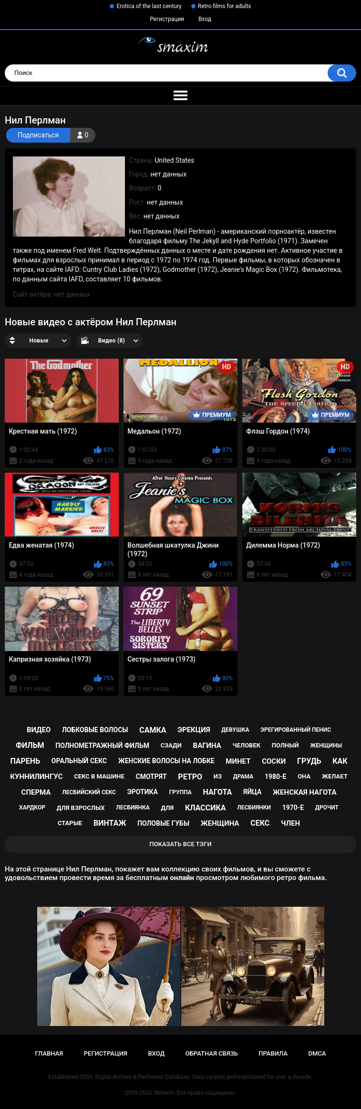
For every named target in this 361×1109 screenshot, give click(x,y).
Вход (204, 19)
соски (274, 761)
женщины (326, 745)
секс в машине (99, 776)
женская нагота (304, 792)
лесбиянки (254, 807)
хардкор (32, 807)
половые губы (163, 823)
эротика (142, 792)
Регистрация (167, 19)
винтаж (109, 823)
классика (205, 807)
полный (285, 745)
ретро (190, 776)
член (290, 823)
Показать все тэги (180, 844)
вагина (207, 745)
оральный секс (79, 761)
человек (247, 745)
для (167, 807)
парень (25, 761)
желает (335, 776)
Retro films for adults (224, 6)
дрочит (327, 807)
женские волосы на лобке (166, 761)
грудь (309, 761)
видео (39, 730)
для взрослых (81, 807)
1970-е (293, 807)
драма (243, 776)
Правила (273, 1053)
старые (70, 823)
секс (259, 823)
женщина (220, 823)
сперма (36, 792)
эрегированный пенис (295, 729)
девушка (235, 729)
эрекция (193, 730)
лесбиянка (132, 807)
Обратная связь (212, 1053)
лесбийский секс (89, 792)
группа (180, 792)
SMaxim (164, 1092)
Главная (49, 1053)
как (339, 761)
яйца (252, 792)
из (218, 776)
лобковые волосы (95, 730)
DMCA (317, 1053)
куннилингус (36, 776)
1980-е (276, 776)
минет (238, 761)
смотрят (150, 776)
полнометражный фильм (102, 745)
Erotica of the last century (148, 6)
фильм (30, 745)
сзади (171, 745)
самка (152, 730)
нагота (217, 792)
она (304, 776)
